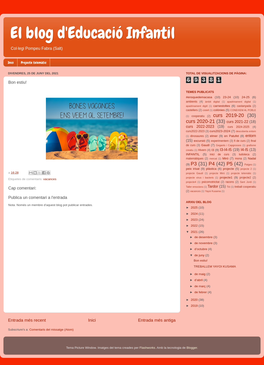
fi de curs (240, 140)
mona (238, 158)
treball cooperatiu (245, 186)
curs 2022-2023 (200, 126)
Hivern (202, 150)
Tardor (213, 186)
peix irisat (192, 168)
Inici (11, 62)
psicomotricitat (210, 182)
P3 (194, 164)
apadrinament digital (239, 101)
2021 (195, 232)
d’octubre (201, 249)
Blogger (191, 347)
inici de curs (219, 154)
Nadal (252, 158)
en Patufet (231, 136)
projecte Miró (217, 173)
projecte (228, 168)
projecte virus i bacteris (200, 177)
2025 (195, 207)
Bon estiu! (201, 260)
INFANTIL (192, 154)
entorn (250, 136)
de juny (199, 255)
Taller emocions (194, 186)
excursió (199, 140)
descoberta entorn (246, 131)
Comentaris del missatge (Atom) (51, 329)
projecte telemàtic (241, 173)
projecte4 (191, 182)
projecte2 (245, 177)
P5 (230, 164)
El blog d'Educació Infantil (92, 32)
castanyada (244, 106)
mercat (213, 158)
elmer (214, 136)
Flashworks (147, 347)
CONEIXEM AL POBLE (243, 110)
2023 (195, 219)
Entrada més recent (27, 320)
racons (230, 182)
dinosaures (197, 136)
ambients (191, 101)
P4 (212, 164)
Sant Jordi (246, 182)
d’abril (199, 280)
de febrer (201, 292)
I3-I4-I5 (226, 150)
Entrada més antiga (157, 320)
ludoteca (244, 154)
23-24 (227, 97)
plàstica (211, 168)
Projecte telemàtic (33, 62)
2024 (195, 213)
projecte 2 (246, 168)
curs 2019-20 (228, 115)
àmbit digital (212, 101)
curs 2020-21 (200, 121)
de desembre (203, 237)
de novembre (203, 243)
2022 (195, 225)
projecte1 (226, 177)
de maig (200, 274)
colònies (219, 110)
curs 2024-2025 (239, 126)
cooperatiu (198, 116)
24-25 (246, 97)
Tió (228, 186)
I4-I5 (244, 150)
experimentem (220, 140)
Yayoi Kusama (213, 191)
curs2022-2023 (195, 131)
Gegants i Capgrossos (228, 145)
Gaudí (205, 145)
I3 (212, 150)
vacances (49, 179)
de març (200, 286)
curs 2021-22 (237, 122)
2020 (195, 299)
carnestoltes (221, 106)
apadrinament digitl (197, 106)
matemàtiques (194, 158)
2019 (195, 305)
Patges (248, 164)
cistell (206, 110)
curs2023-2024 (220, 131)
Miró (225, 158)
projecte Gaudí (194, 173)
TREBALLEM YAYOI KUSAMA (215, 266)
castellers (192, 110)
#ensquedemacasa (199, 97)
